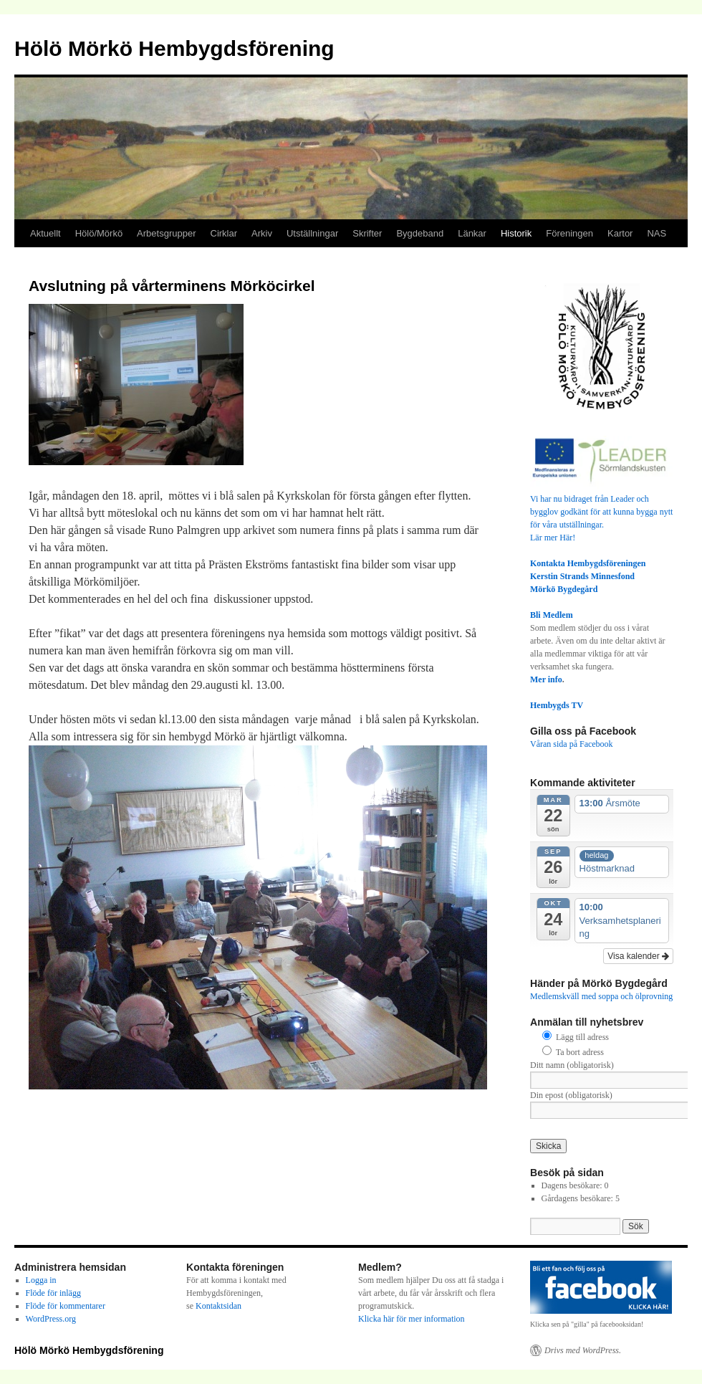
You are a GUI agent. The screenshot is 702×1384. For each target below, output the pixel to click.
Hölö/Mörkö (98, 233)
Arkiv (261, 233)
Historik (516, 233)
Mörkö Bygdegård (563, 589)
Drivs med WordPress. (582, 1350)
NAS (656, 233)
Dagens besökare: (573, 1185)
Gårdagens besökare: (578, 1198)
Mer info (546, 679)
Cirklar (224, 233)
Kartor (620, 233)
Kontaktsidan (218, 1306)
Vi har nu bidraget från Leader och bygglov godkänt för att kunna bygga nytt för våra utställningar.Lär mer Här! (601, 512)
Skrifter (367, 233)
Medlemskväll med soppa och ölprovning (601, 996)
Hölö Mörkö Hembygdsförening (174, 48)
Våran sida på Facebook (571, 744)
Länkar (472, 233)
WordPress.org (51, 1319)
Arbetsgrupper (166, 233)
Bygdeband (419, 233)
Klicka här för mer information (411, 1319)
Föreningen (569, 233)
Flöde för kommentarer (65, 1306)
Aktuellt (45, 233)
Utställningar (312, 233)
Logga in (41, 1280)
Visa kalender (638, 956)
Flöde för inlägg (53, 1293)
